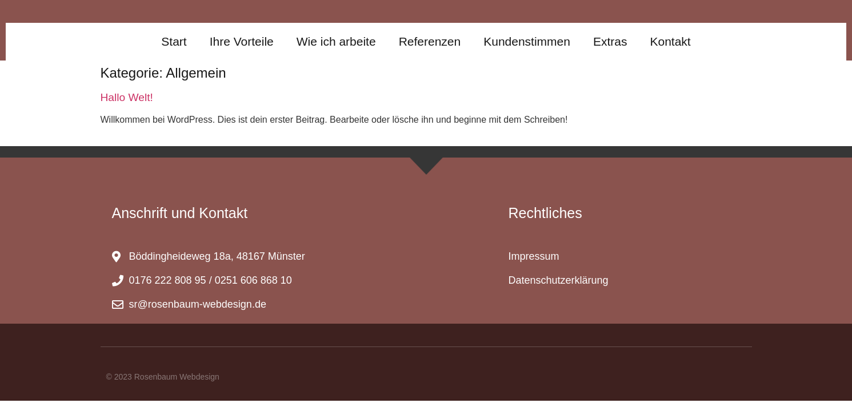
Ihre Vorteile (242, 41)
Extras (610, 41)
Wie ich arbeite (336, 41)
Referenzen (430, 41)
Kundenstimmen (526, 41)
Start (173, 41)
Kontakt (670, 41)
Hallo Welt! (127, 97)
